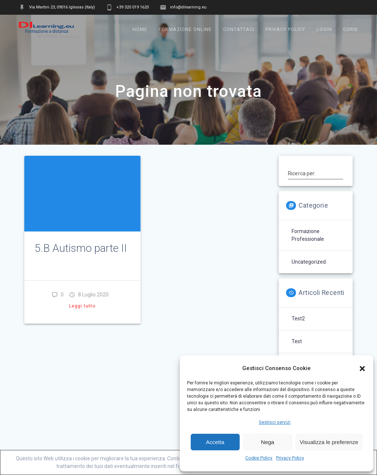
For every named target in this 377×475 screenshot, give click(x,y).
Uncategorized (309, 262)
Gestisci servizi (274, 422)
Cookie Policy (258, 458)
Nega (267, 442)
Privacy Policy (290, 458)
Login (324, 29)
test (297, 341)
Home (140, 29)
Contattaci (238, 29)
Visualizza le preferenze (329, 442)
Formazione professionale (308, 235)
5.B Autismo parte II (81, 248)
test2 (298, 318)
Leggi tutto (82, 306)
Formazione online (185, 29)
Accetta (215, 442)
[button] (362, 368)
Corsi (350, 29)
